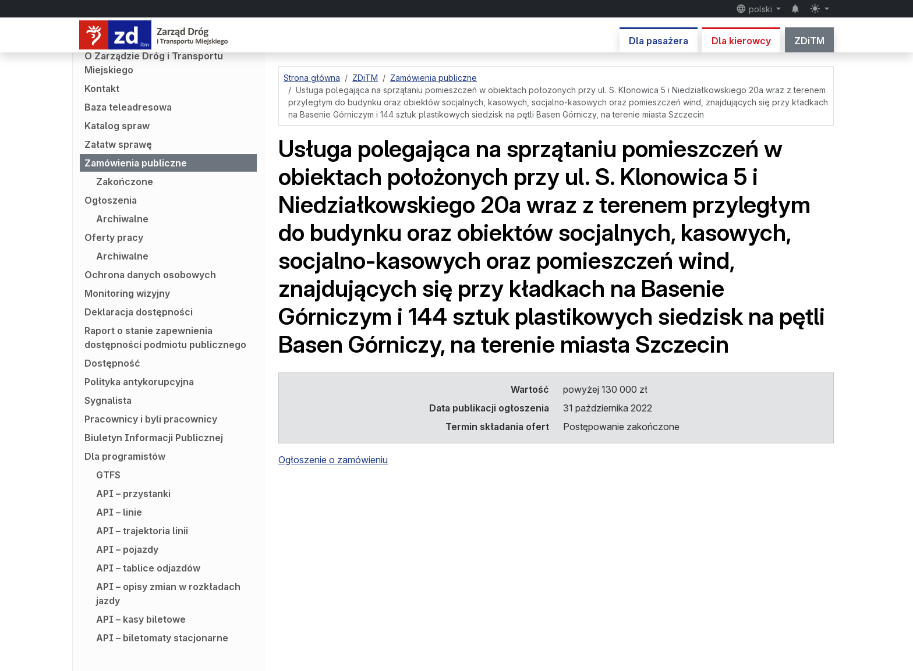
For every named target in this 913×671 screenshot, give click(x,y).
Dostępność (112, 363)
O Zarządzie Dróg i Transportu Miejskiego (153, 63)
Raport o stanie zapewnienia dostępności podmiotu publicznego (165, 337)
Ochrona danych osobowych (150, 275)
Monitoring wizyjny (127, 293)
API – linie (119, 512)
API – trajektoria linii (142, 531)
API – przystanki (133, 493)
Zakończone (124, 181)
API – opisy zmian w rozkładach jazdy (168, 593)
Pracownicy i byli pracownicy (150, 419)
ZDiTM (809, 41)
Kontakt (101, 88)
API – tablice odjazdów (148, 568)
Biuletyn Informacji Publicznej (153, 437)
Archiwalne (122, 219)
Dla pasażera (658, 41)
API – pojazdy (127, 549)
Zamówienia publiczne (135, 163)
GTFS (108, 475)
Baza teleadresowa (128, 107)
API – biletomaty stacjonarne (162, 638)
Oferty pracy (113, 237)
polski (755, 8)
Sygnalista (108, 400)
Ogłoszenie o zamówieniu (333, 460)
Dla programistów (124, 456)
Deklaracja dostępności (138, 312)
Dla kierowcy (741, 41)
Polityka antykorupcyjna (139, 382)
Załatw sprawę (118, 144)
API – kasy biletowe (141, 619)
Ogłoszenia (110, 200)
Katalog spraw (117, 126)
